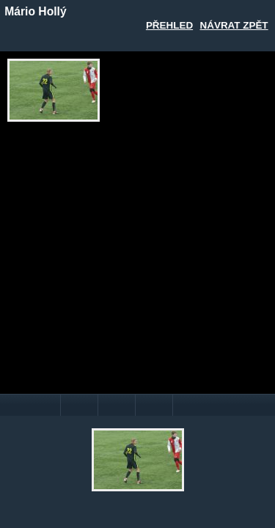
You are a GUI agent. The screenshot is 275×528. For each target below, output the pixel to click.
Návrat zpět (234, 25)
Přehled (169, 25)
